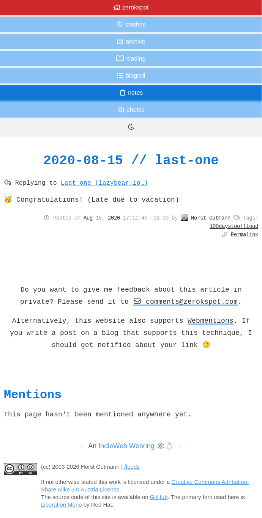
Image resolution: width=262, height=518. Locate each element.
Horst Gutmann (210, 217)
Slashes (131, 24)
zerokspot (131, 7)
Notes (131, 92)
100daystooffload (234, 226)
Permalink (244, 234)
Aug (88, 217)
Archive (130, 41)
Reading (131, 58)
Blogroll (130, 75)
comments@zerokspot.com (185, 301)
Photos (130, 110)
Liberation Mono (61, 504)
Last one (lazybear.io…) (104, 183)
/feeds (132, 466)
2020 (114, 217)
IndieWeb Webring (126, 446)
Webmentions (211, 320)
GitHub (159, 497)
